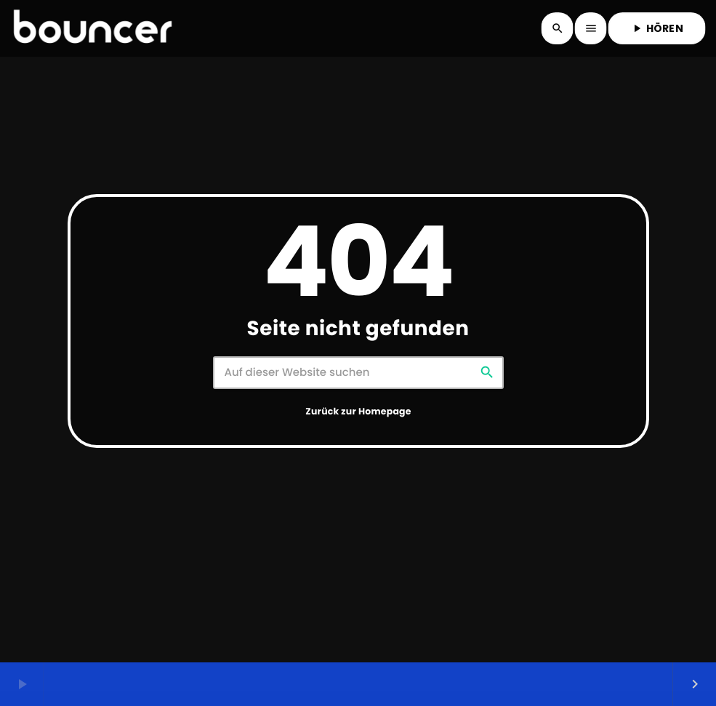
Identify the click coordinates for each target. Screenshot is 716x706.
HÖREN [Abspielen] (656, 28)
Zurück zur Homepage (358, 412)
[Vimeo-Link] (92, 28)
